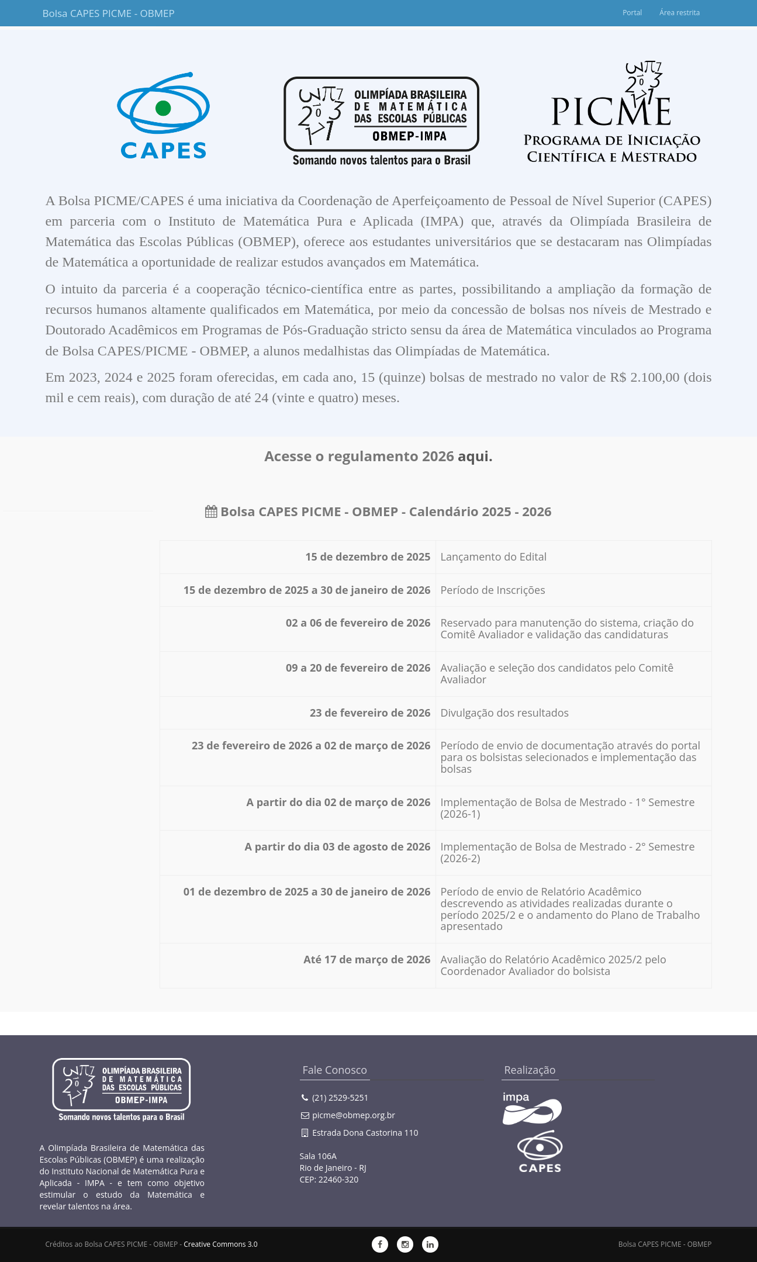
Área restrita (679, 13)
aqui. (475, 455)
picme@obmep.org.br (353, 1115)
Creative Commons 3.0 (220, 1244)
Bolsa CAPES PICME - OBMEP (99, 13)
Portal (632, 13)
